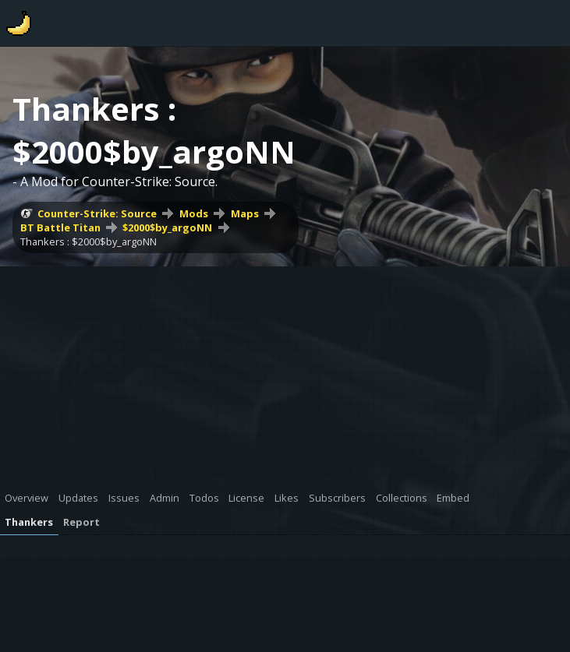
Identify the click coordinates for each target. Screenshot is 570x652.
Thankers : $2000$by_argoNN (88, 241)
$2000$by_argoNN (167, 227)
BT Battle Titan (60, 227)
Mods (193, 213)
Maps (245, 213)
